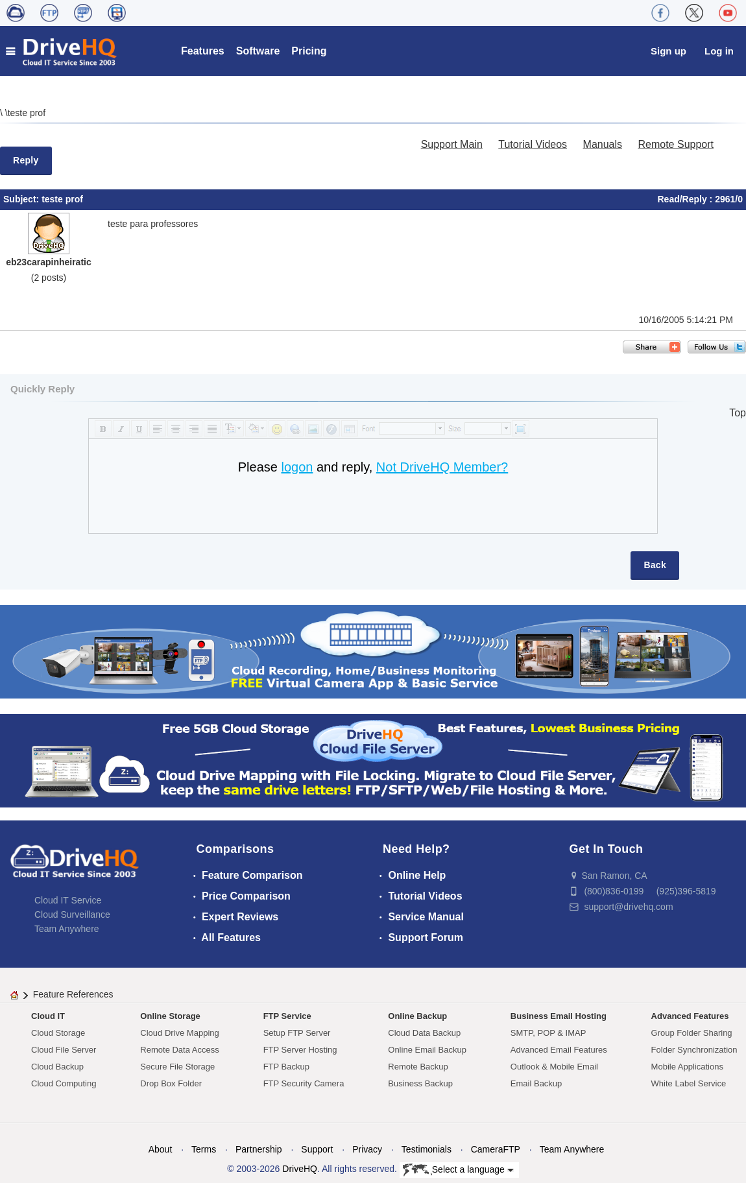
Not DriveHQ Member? (442, 467)
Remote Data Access (179, 1050)
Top (737, 412)
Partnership (258, 1149)
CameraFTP (495, 1149)
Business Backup (420, 1083)
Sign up (668, 50)
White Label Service (689, 1083)
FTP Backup (286, 1066)
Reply (26, 160)
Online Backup (417, 1016)
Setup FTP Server (297, 1033)
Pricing (308, 50)
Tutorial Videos (532, 144)
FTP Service (287, 1016)
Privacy (367, 1149)
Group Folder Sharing (691, 1033)
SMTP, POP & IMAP (548, 1033)
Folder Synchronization (694, 1050)
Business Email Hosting (559, 1016)
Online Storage (170, 1016)
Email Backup (536, 1083)
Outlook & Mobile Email (554, 1066)
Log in (719, 50)
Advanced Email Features (559, 1050)
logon (297, 467)
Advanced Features (690, 1016)
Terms (203, 1149)
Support (317, 1149)
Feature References (73, 994)
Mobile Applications (687, 1066)
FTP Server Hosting (300, 1050)
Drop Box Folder (171, 1083)
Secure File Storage (177, 1066)
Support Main (452, 144)
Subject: (22, 199)
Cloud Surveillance (72, 914)
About (161, 1149)
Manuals (602, 144)
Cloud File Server (63, 1050)
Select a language (458, 1170)
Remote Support (676, 144)
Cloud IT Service (67, 900)
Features (202, 50)
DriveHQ (299, 1169)
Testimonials (426, 1149)
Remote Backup (418, 1066)
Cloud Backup (57, 1066)
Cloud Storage (58, 1033)
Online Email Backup (427, 1050)
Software (258, 50)
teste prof (26, 113)
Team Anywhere (66, 929)
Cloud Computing (63, 1083)
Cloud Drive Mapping (179, 1033)
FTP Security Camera (303, 1083)
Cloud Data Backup (424, 1033)
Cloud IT (48, 1016)
